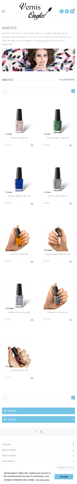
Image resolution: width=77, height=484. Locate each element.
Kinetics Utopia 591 (19, 137)
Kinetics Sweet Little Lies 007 (57, 254)
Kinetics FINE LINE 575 (58, 196)
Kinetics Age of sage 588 (58, 137)
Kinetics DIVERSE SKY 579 (19, 196)
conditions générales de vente (65, 468)
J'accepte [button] (64, 477)
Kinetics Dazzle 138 (19, 370)
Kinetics (12, 410)
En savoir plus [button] (43, 480)
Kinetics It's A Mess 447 (57, 312)
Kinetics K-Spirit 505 (19, 254)
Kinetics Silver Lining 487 (19, 312)
